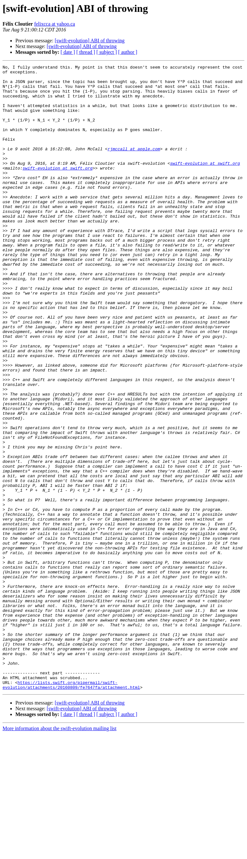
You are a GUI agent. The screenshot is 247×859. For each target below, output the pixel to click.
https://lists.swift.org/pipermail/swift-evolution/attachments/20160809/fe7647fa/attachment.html (71, 809)
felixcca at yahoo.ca (54, 24)
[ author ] (127, 52)
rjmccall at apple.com (134, 166)
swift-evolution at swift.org (205, 183)
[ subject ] (106, 52)
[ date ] (68, 52)
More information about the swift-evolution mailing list (60, 853)
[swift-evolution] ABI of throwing (90, 40)
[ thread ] (85, 52)
